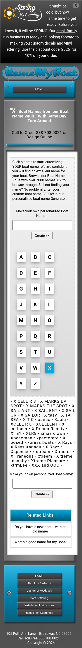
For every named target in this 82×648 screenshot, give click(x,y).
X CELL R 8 (25, 401)
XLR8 (31, 433)
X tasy (50, 415)
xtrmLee (19, 465)
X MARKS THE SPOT (47, 405)
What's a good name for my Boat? (40, 542)
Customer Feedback (39, 590)
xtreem (45, 456)
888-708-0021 (49, 638)
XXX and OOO (45, 465)
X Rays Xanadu (26, 446)
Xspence (19, 451)
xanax (44, 419)
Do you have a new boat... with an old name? (40, 529)
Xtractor (62, 451)
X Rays (65, 442)
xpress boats (40, 442)
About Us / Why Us (39, 583)
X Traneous (22, 456)
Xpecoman (22, 437)
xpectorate (48, 437)
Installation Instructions (39, 605)
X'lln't (16, 433)
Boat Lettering (39, 598)
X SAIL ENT (46, 410)
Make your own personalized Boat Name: (42, 213)
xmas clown (53, 433)
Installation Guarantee (39, 612)
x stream (41, 451)
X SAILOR (30, 415)
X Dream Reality (48, 428)
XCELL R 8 (21, 424)
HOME (39, 576)
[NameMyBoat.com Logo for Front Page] (41, 75)
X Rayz (52, 446)
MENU (39, 89)
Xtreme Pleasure (48, 460)
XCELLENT (47, 424)
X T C (28, 419)
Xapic (60, 419)
